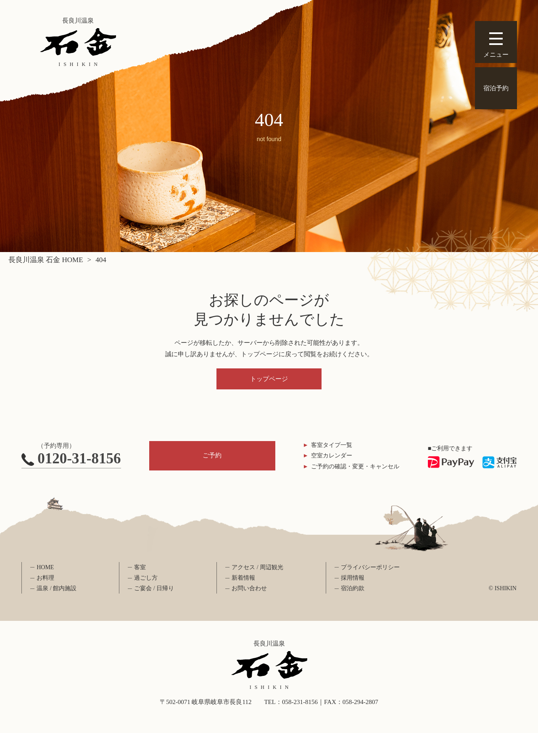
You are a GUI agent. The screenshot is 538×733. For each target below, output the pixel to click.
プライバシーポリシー (370, 567)
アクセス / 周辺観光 (257, 567)
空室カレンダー (331, 455)
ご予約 (212, 455)
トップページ (269, 379)
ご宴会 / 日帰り (154, 588)
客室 (140, 567)
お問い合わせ (249, 588)
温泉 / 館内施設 (56, 588)
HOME (45, 567)
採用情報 (352, 578)
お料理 (45, 578)
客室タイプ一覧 (331, 445)
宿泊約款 (352, 588)
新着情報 (243, 578)
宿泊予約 (496, 88)
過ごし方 (146, 578)
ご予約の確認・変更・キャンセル (355, 466)
